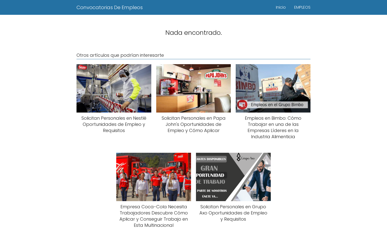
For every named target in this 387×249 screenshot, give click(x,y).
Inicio (281, 7)
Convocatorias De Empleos (110, 7)
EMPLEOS (302, 7)
